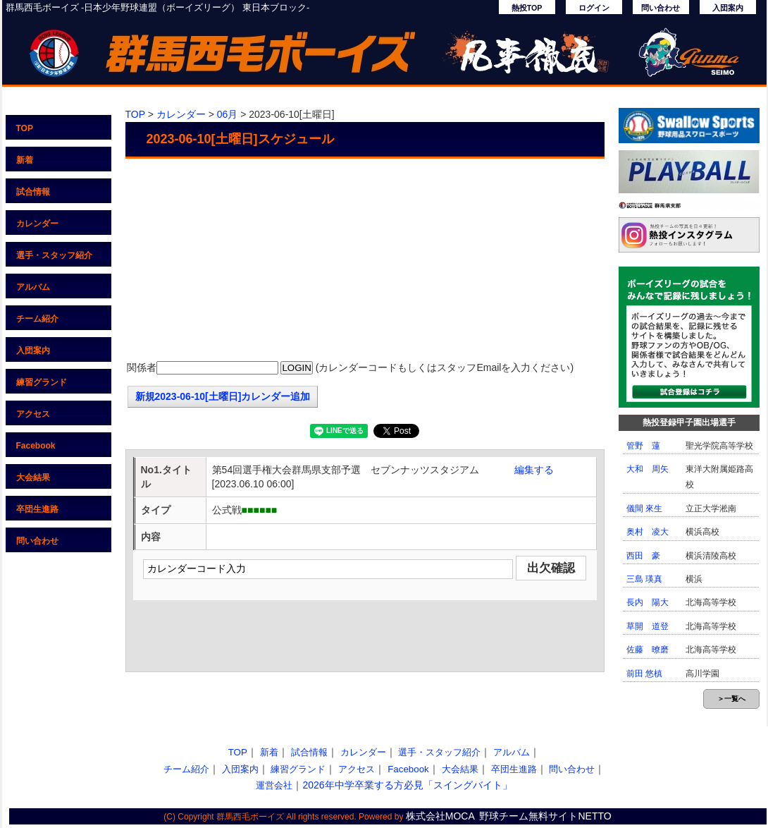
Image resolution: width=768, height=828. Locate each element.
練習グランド (41, 382)
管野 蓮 (643, 446)
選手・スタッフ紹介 (54, 255)
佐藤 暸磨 (647, 650)
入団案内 (727, 8)
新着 (24, 160)
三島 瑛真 (644, 579)
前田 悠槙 (644, 673)
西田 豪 (643, 556)
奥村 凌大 (647, 532)
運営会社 (274, 785)
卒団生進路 (37, 509)
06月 (227, 114)
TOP (24, 128)
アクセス (33, 414)
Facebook (36, 446)
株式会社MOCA (440, 816)
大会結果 (33, 477)
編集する (534, 469)
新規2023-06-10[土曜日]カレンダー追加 (223, 396)
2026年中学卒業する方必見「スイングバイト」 (407, 785)
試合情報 (33, 192)
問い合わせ (660, 8)
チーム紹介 (37, 319)
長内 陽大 (647, 602)
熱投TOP (527, 8)
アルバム (33, 287)
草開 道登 (647, 626)
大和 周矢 (647, 469)
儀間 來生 (644, 508)
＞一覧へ (731, 698)
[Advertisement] (365, 261)
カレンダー (37, 224)
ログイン (593, 8)
